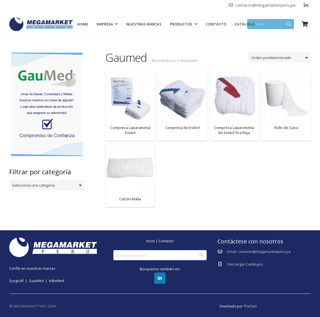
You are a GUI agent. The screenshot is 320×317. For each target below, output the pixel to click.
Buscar (202, 255)
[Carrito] (305, 24)
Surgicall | (19, 280)
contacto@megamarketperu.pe (265, 5)
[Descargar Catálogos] (222, 264)
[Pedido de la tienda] (279, 58)
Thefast (250, 306)
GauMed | (39, 280)
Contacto (166, 240)
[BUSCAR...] (271, 24)
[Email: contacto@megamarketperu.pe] (222, 252)
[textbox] (44, 185)
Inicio (150, 240)
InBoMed (56, 280)
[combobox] (47, 185)
